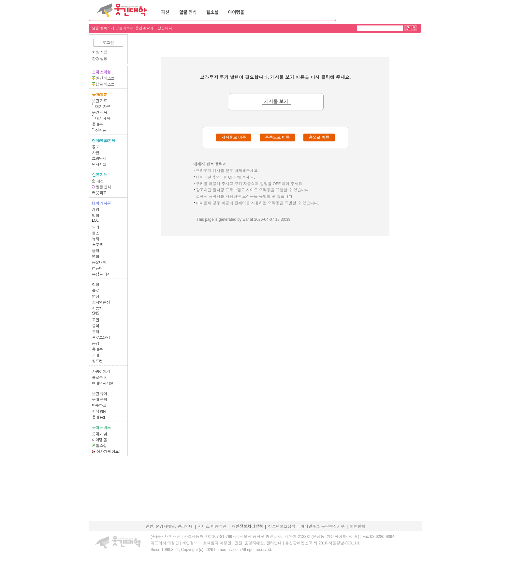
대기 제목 (102, 118)
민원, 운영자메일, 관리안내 (169, 526)
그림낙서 (99, 158)
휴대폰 (97, 349)
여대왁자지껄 (102, 383)
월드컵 (97, 361)
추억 (95, 332)
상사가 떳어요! (108, 451)
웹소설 (101, 446)
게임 (95, 209)
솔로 (95, 290)
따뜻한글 (99, 405)
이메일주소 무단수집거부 (322, 526)
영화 (95, 256)
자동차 (97, 308)
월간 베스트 (105, 78)
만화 (95, 215)
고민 (95, 320)
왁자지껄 (99, 164)
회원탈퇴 (358, 526)
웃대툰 (97, 124)
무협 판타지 (101, 274)
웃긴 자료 (99, 101)
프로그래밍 (101, 337)
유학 (95, 326)
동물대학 (99, 262)
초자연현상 (101, 302)
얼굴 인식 (103, 187)
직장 (95, 284)
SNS (95, 313)
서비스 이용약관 (212, 526)
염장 (95, 296)
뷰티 (95, 239)
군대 (95, 355)
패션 (100, 181)
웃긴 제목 (99, 112)
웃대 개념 (99, 434)
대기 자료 (102, 107)
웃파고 (101, 193)
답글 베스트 (105, 84)
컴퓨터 (97, 268)
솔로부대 (99, 377)
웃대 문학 (99, 399)
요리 (95, 227)
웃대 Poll (98, 417)
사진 (95, 153)
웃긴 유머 (99, 394)
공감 (95, 343)
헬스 (95, 233)
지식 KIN (98, 411)
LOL (95, 220)
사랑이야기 (101, 371)
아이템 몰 (99, 440)
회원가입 (100, 52)
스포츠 (97, 245)
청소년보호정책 (282, 526)
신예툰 (100, 130)
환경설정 (100, 58)
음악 (95, 251)
